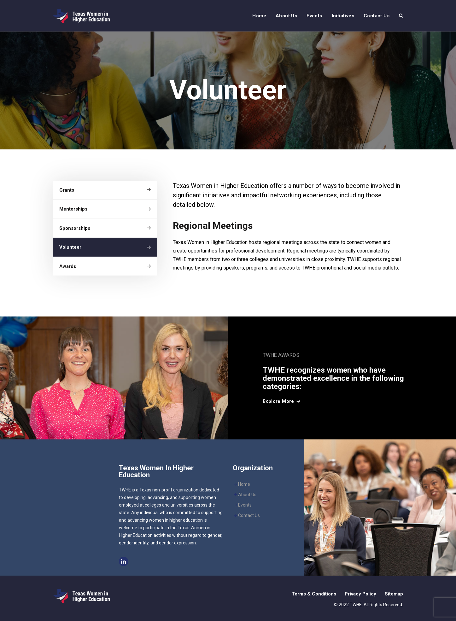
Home (244, 484)
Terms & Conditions (314, 594)
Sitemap (394, 594)
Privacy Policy (360, 594)
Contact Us (249, 515)
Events (245, 505)
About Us (247, 494)
